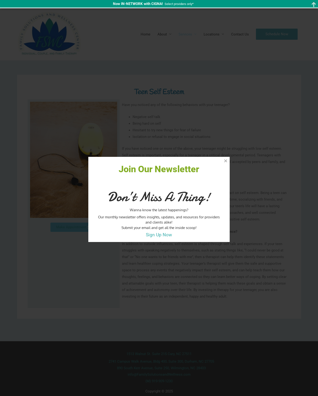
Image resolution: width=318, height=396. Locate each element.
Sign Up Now (159, 235)
